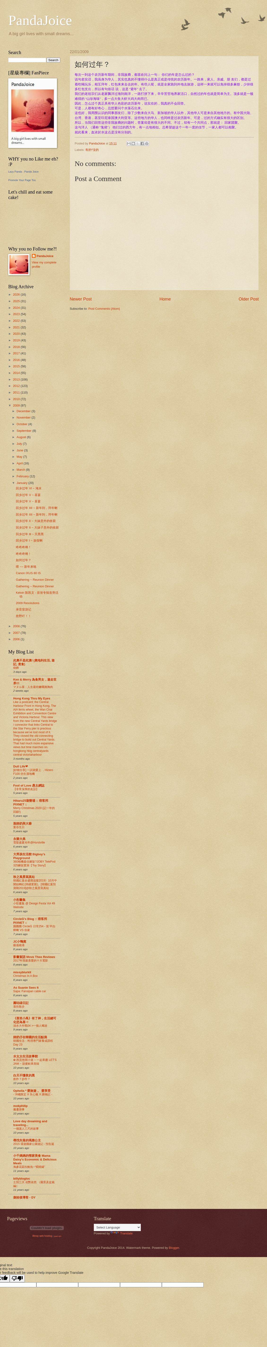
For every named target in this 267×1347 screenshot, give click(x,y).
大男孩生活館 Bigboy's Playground (29, 856)
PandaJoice (40, 20)
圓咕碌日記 (21, 1003)
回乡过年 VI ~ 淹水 (28, 488)
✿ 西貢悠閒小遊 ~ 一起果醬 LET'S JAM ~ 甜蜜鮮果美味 (35, 1061)
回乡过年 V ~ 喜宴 (28, 495)
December (24, 411)
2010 (17, 399)
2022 (17, 320)
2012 (17, 386)
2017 (17, 353)
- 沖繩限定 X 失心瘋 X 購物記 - (32, 1094)
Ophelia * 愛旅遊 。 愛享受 (32, 1091)
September (24, 430)
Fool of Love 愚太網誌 (28, 785)
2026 (17, 294)
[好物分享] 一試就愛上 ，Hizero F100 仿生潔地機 (33, 771)
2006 (17, 639)
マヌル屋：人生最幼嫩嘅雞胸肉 (33, 687)
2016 (17, 360)
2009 (17, 405)
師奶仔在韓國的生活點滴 (30, 1037)
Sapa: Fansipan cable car (29, 991)
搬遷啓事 (19, 1109)
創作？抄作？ (21, 1079)
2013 (17, 379)
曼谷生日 (19, 827)
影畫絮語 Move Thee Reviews (34, 957)
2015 (17, 366)
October (22, 424)
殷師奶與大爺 (22, 823)
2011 (17, 392)
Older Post (249, 299)
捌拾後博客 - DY (24, 1197)
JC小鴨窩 (19, 941)
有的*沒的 (92, 150)
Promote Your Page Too (22, 180)
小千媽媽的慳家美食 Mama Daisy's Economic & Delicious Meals (34, 1159)
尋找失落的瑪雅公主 (27, 1140)
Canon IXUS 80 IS (28, 573)
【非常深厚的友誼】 (26, 789)
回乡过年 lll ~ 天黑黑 (30, 534)
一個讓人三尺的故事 (26, 1128)
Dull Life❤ (20, 766)
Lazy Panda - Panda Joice (23, 171)
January (22, 483)
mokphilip (20, 1106)
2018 (17, 347)
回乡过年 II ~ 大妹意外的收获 (36, 521)
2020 (17, 333)
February (23, 476)
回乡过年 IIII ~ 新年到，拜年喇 (36, 508)
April (20, 463)
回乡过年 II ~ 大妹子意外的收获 (37, 527)
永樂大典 (19, 839)
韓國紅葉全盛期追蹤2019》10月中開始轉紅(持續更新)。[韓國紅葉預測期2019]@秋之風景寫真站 (35, 884)
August (22, 437)
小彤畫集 (19, 900)
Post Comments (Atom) (104, 308)
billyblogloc (21, 1178)
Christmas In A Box (25, 976)
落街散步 (19, 1006)
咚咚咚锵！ (23, 547)
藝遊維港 (19, 945)
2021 (17, 327)
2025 (17, 301)
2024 (17, 307)
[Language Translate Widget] (117, 1227)
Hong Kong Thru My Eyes (31, 698)
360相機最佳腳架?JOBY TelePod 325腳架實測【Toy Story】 (34, 863)
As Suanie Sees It (26, 987)
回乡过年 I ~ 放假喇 (29, 540)
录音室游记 (23, 609)
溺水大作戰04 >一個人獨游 (30, 1025)
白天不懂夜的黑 (24, 1075)
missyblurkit (22, 972)
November (24, 417)
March (21, 469)
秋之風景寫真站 (24, 877)
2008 (17, 626)
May (20, 456)
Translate (122, 1233)
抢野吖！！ (23, 616)
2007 (17, 633)
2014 (17, 373)
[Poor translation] (17, 1278)
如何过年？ (23, 560)
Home (165, 299)
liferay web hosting (42, 1236)
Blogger (174, 1248)
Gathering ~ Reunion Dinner (35, 579)
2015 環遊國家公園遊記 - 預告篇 (33, 1144)
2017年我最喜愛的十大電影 (30, 960)
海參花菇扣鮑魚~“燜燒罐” (29, 1167)
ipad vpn (57, 1236)
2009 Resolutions (27, 603)
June (20, 450)
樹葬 (16, 667)
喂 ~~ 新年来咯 (26, 566)
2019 (17, 340)
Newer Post (81, 299)
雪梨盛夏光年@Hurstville (29, 842)
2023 (17, 314)
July (20, 443)
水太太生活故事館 (25, 1056)
